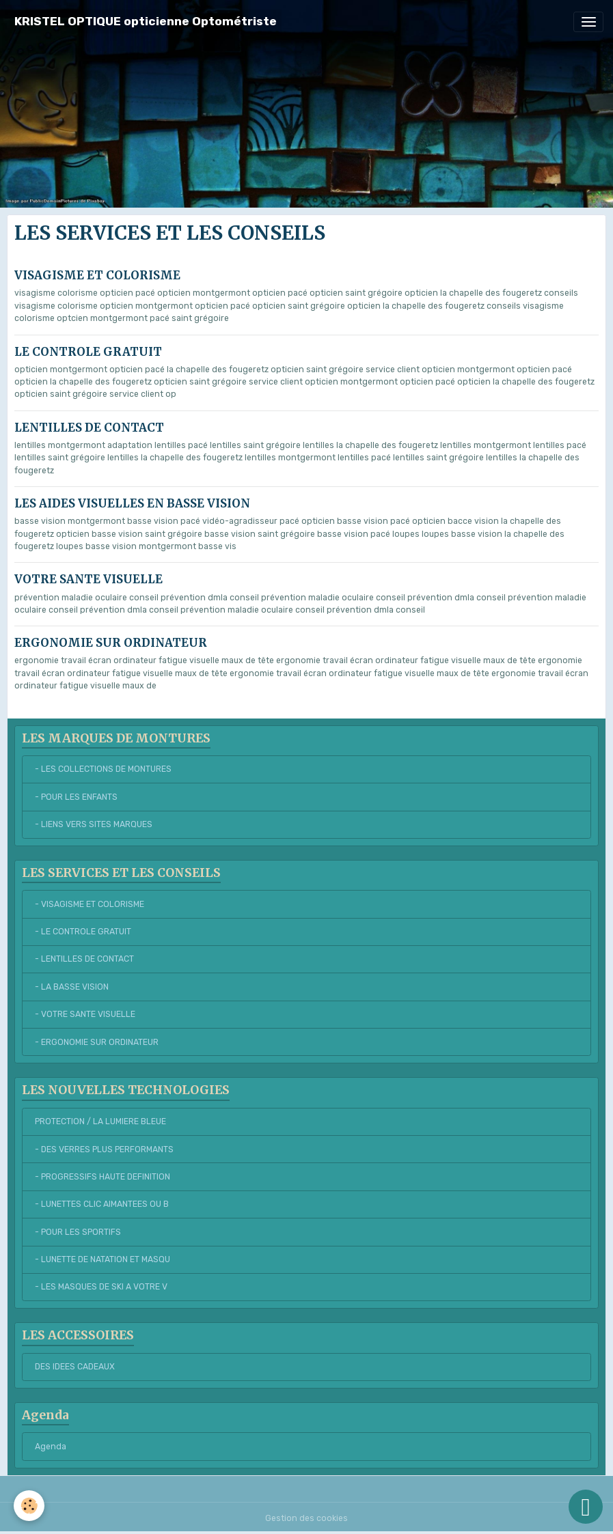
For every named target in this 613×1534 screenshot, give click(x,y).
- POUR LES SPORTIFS (78, 1232)
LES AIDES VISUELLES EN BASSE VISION (132, 503)
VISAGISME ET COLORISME (97, 275)
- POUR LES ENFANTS (76, 797)
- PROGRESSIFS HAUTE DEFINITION (102, 1177)
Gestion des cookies (306, 1518)
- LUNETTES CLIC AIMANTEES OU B (102, 1204)
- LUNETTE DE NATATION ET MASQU (102, 1259)
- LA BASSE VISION (72, 987)
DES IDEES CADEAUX (75, 1366)
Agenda (50, 1446)
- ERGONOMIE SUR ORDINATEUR (97, 1042)
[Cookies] (29, 1505)
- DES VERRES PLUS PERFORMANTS (104, 1149)
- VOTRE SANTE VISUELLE (85, 1014)
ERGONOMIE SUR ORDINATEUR (110, 642)
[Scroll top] (586, 1507)
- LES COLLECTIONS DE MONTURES (103, 769)
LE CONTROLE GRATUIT (88, 351)
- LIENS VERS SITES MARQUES (93, 824)
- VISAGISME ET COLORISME (89, 904)
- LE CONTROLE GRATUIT (83, 931)
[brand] (146, 21)
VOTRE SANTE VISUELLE (88, 579)
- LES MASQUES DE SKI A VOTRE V (101, 1287)
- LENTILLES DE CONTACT (84, 959)
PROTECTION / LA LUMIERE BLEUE (100, 1121)
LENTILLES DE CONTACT (89, 427)
